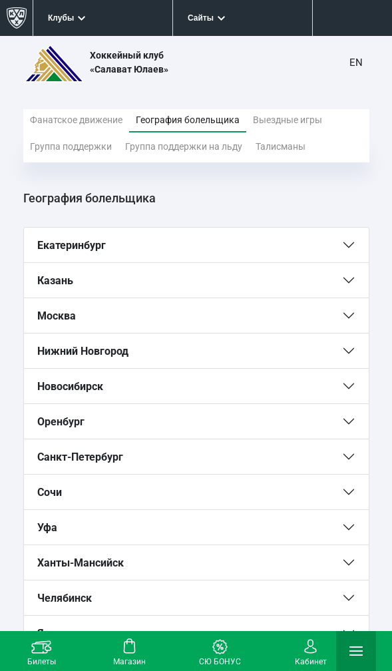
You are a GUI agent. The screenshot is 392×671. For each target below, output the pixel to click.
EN (356, 63)
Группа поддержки (71, 146)
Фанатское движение (76, 119)
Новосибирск (70, 386)
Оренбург (61, 421)
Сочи (49, 492)
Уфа (47, 527)
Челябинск (64, 598)
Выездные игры (287, 119)
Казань (55, 280)
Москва (56, 316)
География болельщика (188, 119)
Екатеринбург (71, 245)
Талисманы (280, 146)
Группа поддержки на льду (183, 146)
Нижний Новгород (82, 351)
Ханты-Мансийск (80, 563)
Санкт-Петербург (80, 457)
